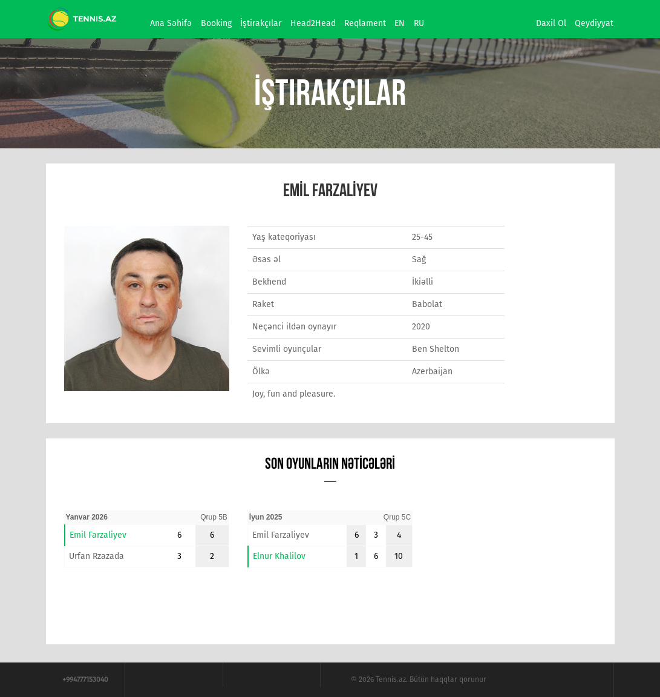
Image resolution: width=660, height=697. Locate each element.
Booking (216, 23)
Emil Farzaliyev (98, 535)
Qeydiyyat (594, 23)
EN (399, 23)
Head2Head (313, 23)
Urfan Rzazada (96, 556)
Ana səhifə (171, 23)
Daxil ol (551, 23)
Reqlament (365, 23)
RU (419, 23)
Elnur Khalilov (279, 556)
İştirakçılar (260, 23)
